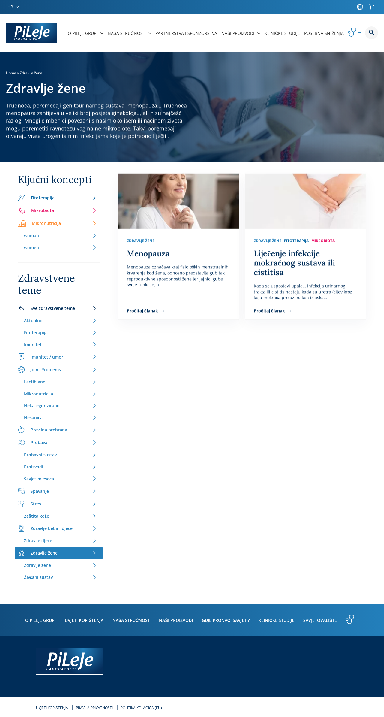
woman (60, 235)
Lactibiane (60, 382)
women (60, 247)
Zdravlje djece (60, 540)
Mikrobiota (57, 210)
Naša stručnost (131, 620)
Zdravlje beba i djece (57, 528)
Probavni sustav (60, 455)
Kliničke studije (276, 620)
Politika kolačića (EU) (141, 707)
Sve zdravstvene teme (57, 308)
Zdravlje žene (57, 553)
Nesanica (60, 417)
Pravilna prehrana (57, 429)
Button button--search (371, 32)
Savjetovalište (320, 620)
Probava (57, 442)
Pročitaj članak (143, 310)
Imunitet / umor (57, 356)
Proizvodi (60, 467)
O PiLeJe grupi (40, 620)
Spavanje (57, 491)
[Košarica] (373, 7)
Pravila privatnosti (94, 707)
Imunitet (60, 344)
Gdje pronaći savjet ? (226, 620)
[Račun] (361, 7)
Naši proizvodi (176, 620)
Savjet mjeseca (60, 479)
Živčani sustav (60, 577)
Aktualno (60, 320)
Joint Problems (57, 369)
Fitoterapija (57, 198)
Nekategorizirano (60, 405)
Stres (57, 504)
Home (11, 73)
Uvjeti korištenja (84, 620)
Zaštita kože (60, 516)
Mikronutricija (57, 223)
